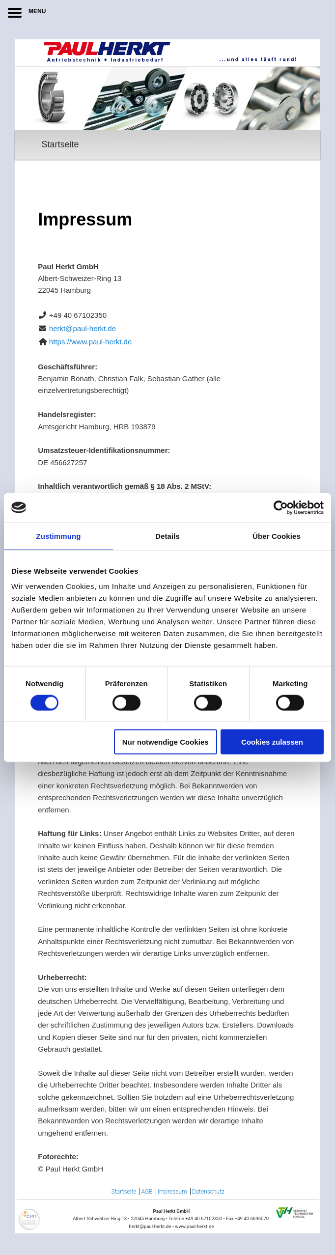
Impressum (172, 1191)
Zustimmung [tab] (58, 535)
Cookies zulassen (272, 742)
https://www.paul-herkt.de (90, 341)
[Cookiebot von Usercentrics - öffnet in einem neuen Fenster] (281, 507)
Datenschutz (208, 1191)
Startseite (60, 144)
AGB (147, 1191)
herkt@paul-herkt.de (82, 328)
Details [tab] (167, 535)
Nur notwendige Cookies (165, 742)
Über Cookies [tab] (276, 535)
